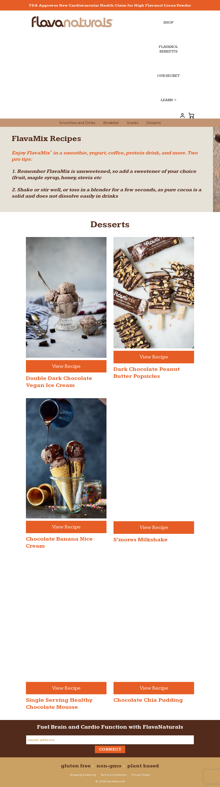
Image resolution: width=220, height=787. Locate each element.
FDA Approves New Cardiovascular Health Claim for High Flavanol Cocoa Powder (110, 5)
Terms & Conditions (114, 774)
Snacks (132, 123)
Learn (168, 100)
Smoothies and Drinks (77, 123)
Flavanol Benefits (168, 49)
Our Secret (168, 76)
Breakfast (111, 123)
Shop (168, 22)
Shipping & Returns (83, 774)
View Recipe (66, 366)
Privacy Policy (140, 774)
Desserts (153, 123)
